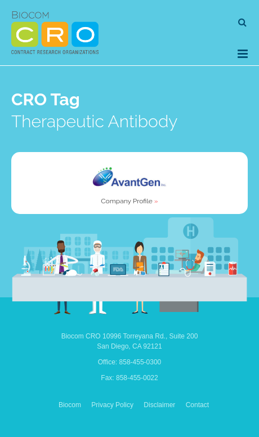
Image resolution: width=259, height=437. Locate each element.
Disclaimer (159, 405)
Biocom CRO (55, 32)
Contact (197, 405)
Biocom (70, 405)
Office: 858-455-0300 (130, 362)
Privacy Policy (112, 405)
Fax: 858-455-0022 (129, 378)
